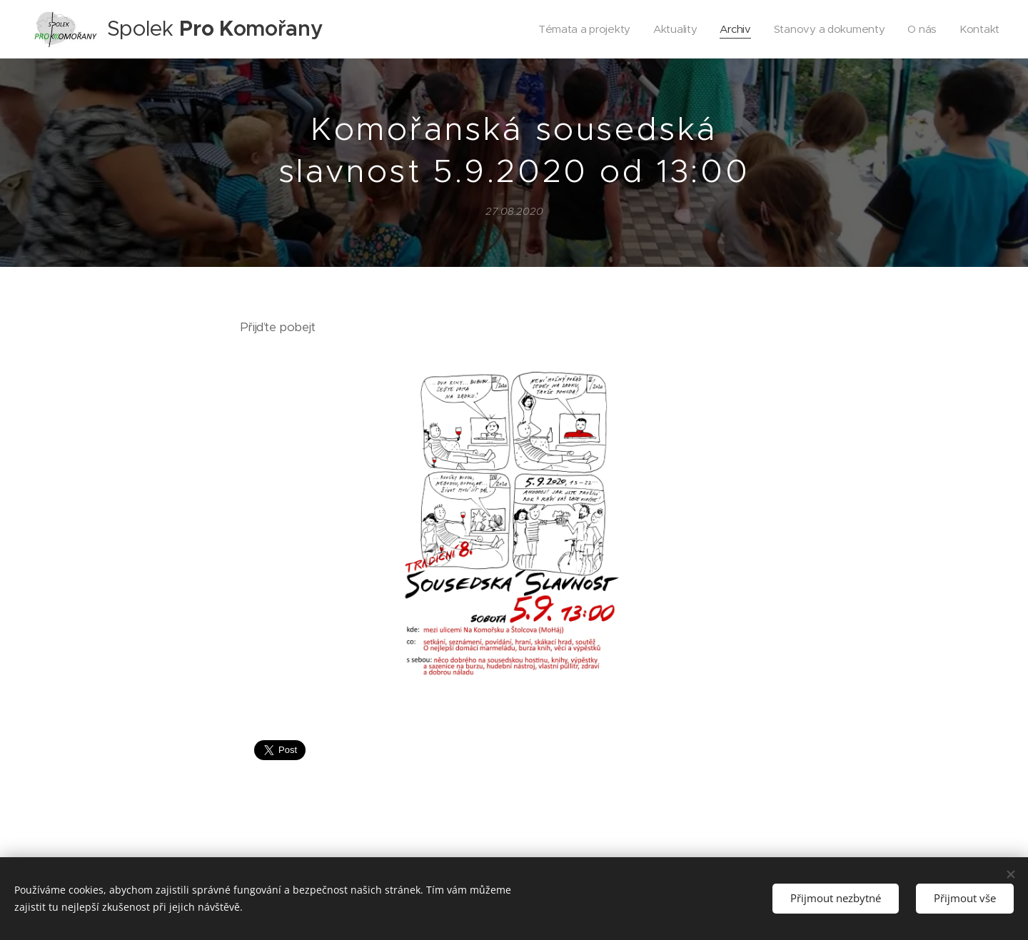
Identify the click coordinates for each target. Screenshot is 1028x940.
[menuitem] (577, 29)
